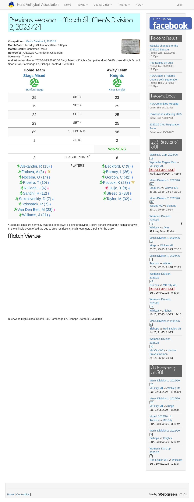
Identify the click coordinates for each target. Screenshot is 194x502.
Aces (166, 227)
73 (151, 223)
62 (151, 184)
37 (151, 201)
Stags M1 (155, 187)
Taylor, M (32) (117, 199)
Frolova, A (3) (32, 172)
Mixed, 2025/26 (159, 416)
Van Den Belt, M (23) (34, 209)
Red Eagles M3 (172, 328)
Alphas (168, 310)
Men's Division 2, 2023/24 (41, 41)
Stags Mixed (34, 75)
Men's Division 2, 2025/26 (165, 198)
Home (10, 494)
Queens (154, 285)
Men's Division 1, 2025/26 (165, 180)
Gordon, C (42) (117, 177)
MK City (167, 420)
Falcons (154, 263)
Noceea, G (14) (35, 177)
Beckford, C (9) (117, 166)
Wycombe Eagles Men (163, 162)
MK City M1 (156, 166)
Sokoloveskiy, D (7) (35, 199)
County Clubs (102, 4)
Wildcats (155, 227)
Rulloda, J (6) (35, 188)
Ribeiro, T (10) (35, 182)
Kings (153, 245)
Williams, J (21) (35, 215)
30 (151, 346)
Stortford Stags (34, 89)
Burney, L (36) (118, 172)
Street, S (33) (118, 193)
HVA (139, 4)
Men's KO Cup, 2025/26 (164, 154)
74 (151, 306)
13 (151, 158)
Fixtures (124, 4)
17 (151, 241)
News (67, 4)
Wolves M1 (171, 187)
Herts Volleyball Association (38, 5)
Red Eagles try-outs (161, 62)
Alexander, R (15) (35, 166)
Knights (117, 75)
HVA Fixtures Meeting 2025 (166, 114)
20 (151, 402)
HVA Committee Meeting (164, 103)
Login (180, 4)
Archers (154, 420)
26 (151, 384)
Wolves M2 (156, 205)
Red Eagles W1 (159, 459)
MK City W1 (170, 285)
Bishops (171, 205)
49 (151, 281)
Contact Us (22, 494)
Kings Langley (117, 89)
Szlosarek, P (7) (35, 204)
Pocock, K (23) (115, 182)
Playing (82, 4)
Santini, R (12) (35, 193)
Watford (167, 263)
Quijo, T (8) (117, 188)
